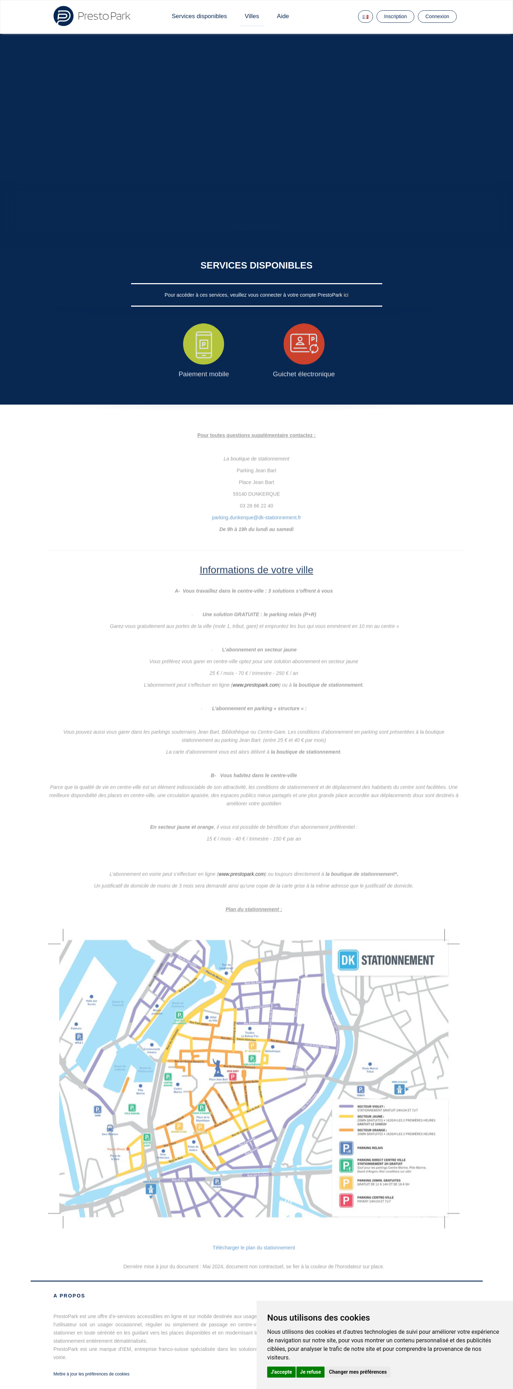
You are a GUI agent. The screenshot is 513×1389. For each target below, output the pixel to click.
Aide (283, 16)
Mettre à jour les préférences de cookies (91, 1374)
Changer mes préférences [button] (358, 1372)
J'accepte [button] (281, 1372)
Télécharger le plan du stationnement (254, 1247)
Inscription (395, 16)
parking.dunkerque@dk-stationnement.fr (256, 511)
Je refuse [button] (310, 1372)
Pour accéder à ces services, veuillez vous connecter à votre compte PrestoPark (254, 295)
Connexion (437, 16)
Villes (252, 16)
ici (346, 295)
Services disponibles (199, 16)
